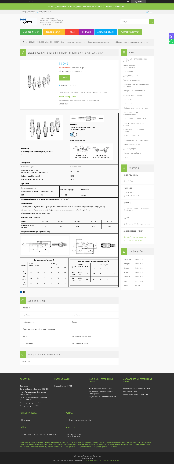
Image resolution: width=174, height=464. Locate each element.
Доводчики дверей (130, 76)
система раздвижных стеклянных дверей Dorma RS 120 (121, 444)
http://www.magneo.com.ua (136, 237)
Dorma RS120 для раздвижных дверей (135, 60)
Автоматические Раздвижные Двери (136, 388)
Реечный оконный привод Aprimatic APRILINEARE (99, 447)
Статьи (125, 157)
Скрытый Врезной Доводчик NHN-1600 (34, 389)
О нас (72, 32)
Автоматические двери (132, 95)
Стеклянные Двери (130, 391)
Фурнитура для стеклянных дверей (134, 130)
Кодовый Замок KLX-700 (63, 386)
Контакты (86, 32)
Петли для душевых (131, 136)
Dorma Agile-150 (95, 444)
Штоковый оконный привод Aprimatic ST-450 (63, 447)
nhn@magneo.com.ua (134, 240)
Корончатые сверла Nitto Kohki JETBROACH (90, 442)
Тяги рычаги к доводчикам (134, 91)
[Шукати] (151, 21)
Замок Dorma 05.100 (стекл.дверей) (131, 66)
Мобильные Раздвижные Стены (100, 388)
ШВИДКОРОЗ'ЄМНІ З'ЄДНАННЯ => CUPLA (44, 42)
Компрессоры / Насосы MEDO (135, 119)
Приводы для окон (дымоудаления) (130, 113)
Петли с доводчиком (114, 6)
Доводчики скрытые (27, 442)
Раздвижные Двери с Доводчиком (135, 394)
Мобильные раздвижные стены (135, 108)
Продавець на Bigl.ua (87, 458)
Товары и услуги (53, 32)
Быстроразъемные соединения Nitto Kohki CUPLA (54, 442)
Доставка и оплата (106, 32)
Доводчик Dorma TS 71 (48, 444)
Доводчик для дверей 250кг (30, 406)
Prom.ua (98, 456)
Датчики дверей (129, 149)
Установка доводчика (131, 80)
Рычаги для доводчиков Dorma (31, 403)
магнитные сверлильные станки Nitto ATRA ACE (124, 442)
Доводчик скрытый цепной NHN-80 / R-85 (136, 85)
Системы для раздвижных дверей (133, 124)
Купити (65, 78)
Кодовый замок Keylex (132, 153)
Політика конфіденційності (112, 460)
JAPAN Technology (31, 32)
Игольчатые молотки (131, 144)
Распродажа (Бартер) (130, 32)
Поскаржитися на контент (93, 460)
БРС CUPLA (127, 104)
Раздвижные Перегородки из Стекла (102, 397)
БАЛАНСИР (127, 99)
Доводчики (24, 386)
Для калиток (128, 71)
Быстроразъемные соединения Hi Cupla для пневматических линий (87, 42)
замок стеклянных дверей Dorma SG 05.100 (72, 444)
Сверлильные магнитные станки (136, 140)
